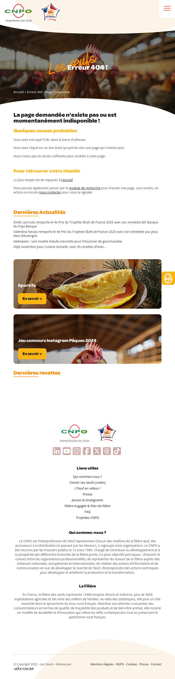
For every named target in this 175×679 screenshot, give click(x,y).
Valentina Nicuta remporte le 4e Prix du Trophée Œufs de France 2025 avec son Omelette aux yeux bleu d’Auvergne (86, 234)
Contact (156, 664)
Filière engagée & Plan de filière (87, 506)
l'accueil (67, 180)
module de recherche (84, 188)
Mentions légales (102, 664)
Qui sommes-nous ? (87, 476)
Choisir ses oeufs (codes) (87, 482)
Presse (87, 494)
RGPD (120, 664)
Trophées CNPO (87, 517)
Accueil (19, 92)
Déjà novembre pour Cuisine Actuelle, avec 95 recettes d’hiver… (60, 247)
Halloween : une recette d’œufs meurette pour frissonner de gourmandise (68, 241)
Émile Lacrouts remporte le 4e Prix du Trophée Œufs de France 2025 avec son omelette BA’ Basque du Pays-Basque (86, 224)
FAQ (87, 512)
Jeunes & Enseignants (87, 500)
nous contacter (50, 192)
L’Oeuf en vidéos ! (87, 488)
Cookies (131, 664)
